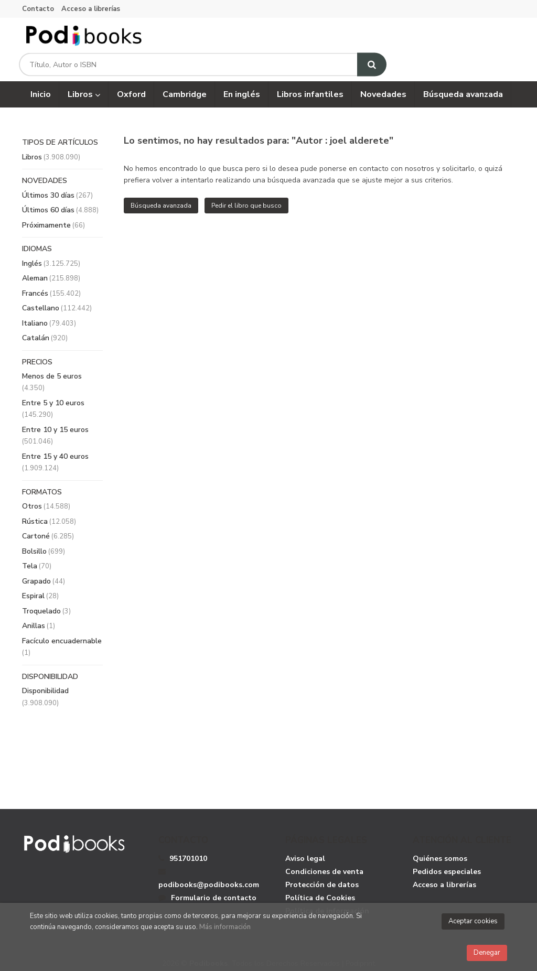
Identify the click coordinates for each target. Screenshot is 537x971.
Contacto (38, 9)
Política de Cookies (320, 889)
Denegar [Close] (487, 952)
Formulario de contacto (207, 889)
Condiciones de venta (324, 863)
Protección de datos (322, 876)
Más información (225, 927)
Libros (84, 86)
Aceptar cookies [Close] (473, 921)
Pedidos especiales (447, 863)
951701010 (188, 850)
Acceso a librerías (90, 9)
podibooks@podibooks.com (208, 870)
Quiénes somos (440, 850)
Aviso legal (305, 850)
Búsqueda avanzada (161, 197)
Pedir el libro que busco (246, 197)
